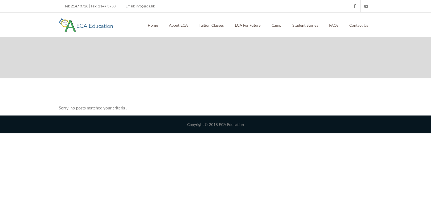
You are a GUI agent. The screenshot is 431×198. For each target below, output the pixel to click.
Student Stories (305, 25)
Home (153, 25)
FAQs (333, 25)
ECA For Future (248, 25)
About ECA (178, 25)
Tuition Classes (211, 25)
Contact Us (358, 25)
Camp (276, 25)
